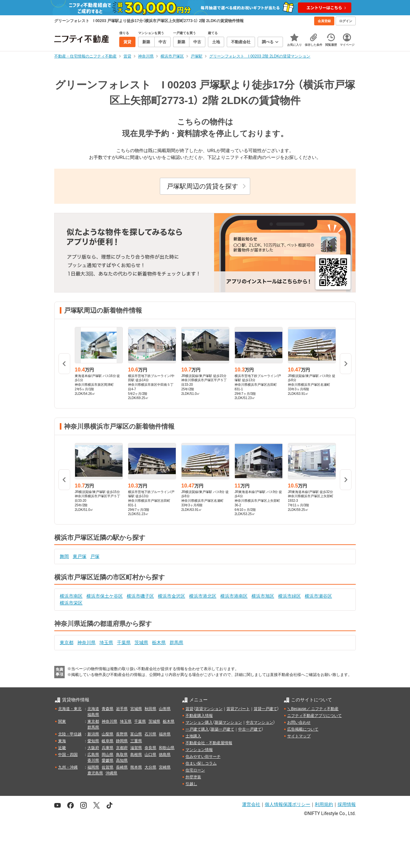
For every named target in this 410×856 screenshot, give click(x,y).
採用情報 (347, 804)
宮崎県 (165, 767)
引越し (191, 784)
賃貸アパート (238, 709)
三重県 (136, 741)
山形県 (165, 709)
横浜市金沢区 (171, 596)
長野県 (122, 734)
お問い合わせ (299, 722)
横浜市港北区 (202, 596)
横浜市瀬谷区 (318, 596)
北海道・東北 (70, 709)
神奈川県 (86, 642)
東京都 (66, 642)
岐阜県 (107, 741)
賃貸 (189, 709)
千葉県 (124, 642)
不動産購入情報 (199, 715)
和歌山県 (166, 748)
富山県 (136, 734)
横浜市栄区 (71, 602)
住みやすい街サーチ (203, 756)
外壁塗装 (193, 777)
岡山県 (107, 754)
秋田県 (150, 709)
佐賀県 (107, 767)
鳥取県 (122, 754)
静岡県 (122, 741)
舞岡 (64, 556)
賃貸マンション (209, 709)
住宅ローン (195, 770)
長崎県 (122, 767)
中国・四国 (68, 754)
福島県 (93, 714)
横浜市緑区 (289, 596)
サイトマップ (299, 736)
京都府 (122, 748)
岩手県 (122, 709)
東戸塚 (79, 556)
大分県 (150, 767)
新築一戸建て (222, 729)
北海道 (93, 709)
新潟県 (93, 734)
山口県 (150, 754)
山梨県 (107, 734)
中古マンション (259, 722)
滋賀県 (136, 748)
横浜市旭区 (262, 596)
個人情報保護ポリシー (287, 804)
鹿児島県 (95, 773)
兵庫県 (107, 748)
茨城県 (141, 642)
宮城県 (136, 709)
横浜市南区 (71, 596)
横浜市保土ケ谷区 (104, 596)
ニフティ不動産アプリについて (314, 715)
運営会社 (251, 804)
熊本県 (136, 767)
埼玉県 (106, 642)
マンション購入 (199, 722)
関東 (62, 721)
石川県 (150, 734)
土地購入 (193, 736)
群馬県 (176, 642)
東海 (62, 741)
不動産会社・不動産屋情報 (209, 743)
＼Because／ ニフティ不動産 (313, 709)
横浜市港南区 (234, 596)
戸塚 (94, 556)
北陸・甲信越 (70, 734)
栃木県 (159, 642)
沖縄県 (111, 773)
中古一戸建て (250, 729)
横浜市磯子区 (140, 596)
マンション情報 (199, 749)
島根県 (136, 754)
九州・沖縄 (68, 767)
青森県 (107, 709)
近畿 (62, 748)
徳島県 (165, 754)
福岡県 (93, 767)
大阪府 (93, 748)
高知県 (122, 760)
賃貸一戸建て (265, 709)
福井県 (165, 734)
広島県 (93, 754)
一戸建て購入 (197, 729)
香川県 (93, 760)
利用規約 (324, 804)
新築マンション (228, 722)
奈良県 (150, 748)
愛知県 (93, 741)
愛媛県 (107, 760)
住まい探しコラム (201, 763)
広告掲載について (302, 729)
